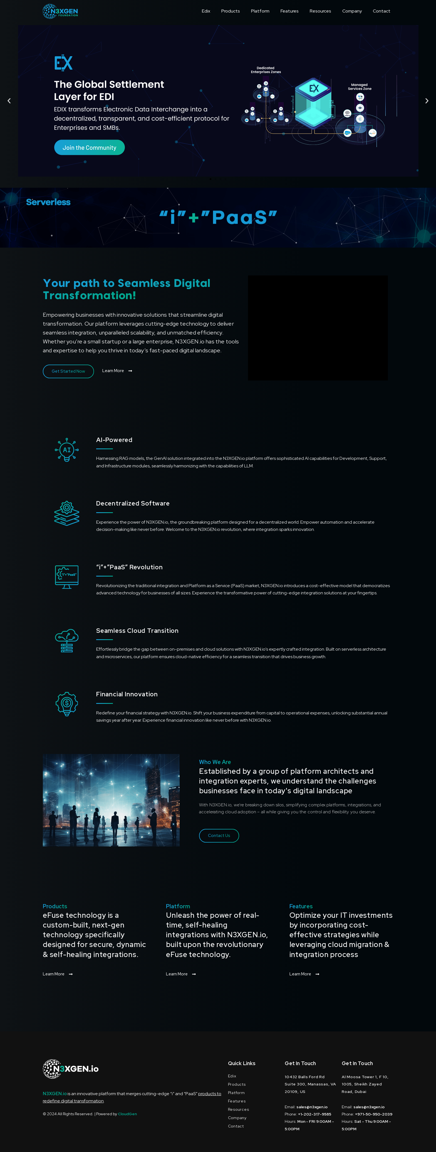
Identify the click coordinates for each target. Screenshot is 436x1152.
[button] (9, 100)
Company (352, 11)
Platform (260, 11)
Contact (381, 11)
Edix (206, 11)
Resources (320, 11)
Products (230, 11)
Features (290, 11)
